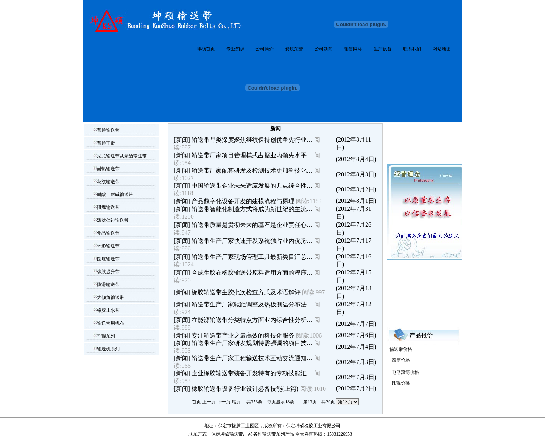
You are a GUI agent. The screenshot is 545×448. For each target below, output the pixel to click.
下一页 (223, 401)
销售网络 (353, 48)
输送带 (269, 434)
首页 (196, 401)
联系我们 (412, 48)
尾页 (236, 401)
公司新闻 (324, 48)
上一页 (209, 401)
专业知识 (235, 48)
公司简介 (264, 48)
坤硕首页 (206, 48)
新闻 (182, 140)
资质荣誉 (294, 48)
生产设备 (383, 48)
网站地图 (442, 48)
